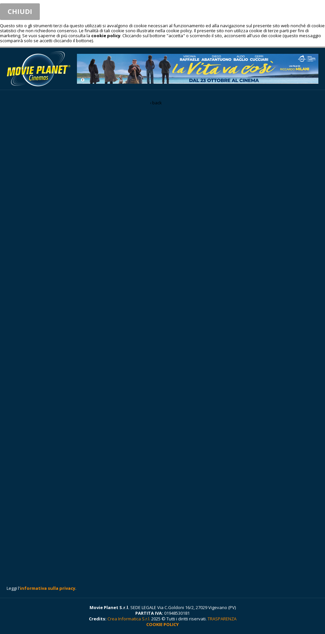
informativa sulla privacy (47, 588)
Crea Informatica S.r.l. (128, 619)
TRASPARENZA (222, 619)
